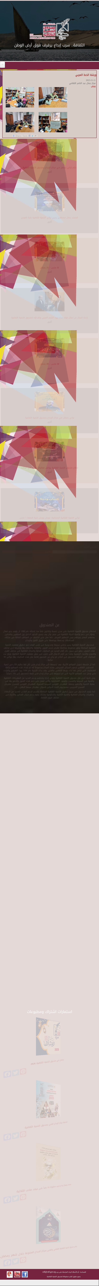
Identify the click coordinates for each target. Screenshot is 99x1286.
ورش (93, 86)
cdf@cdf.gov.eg (49, 1272)
